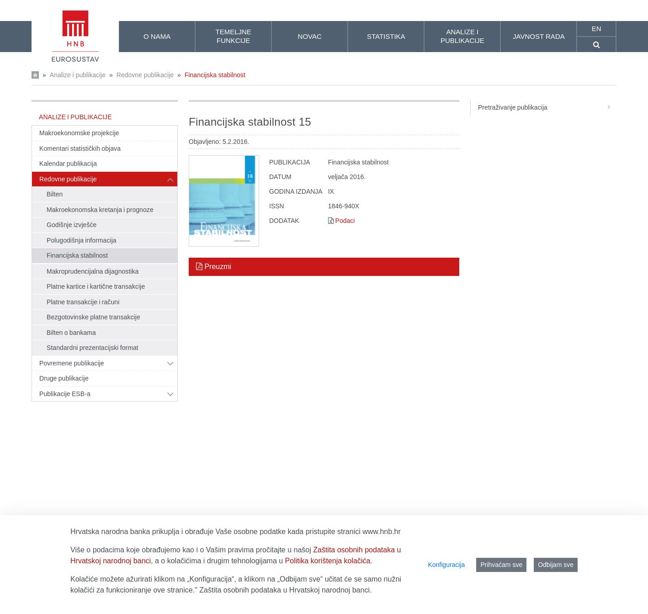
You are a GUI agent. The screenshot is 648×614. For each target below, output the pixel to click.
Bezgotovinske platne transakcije (93, 317)
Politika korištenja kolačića (328, 561)
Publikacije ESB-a (64, 393)
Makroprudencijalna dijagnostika (92, 271)
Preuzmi (213, 266)
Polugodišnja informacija (82, 240)
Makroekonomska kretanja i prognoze (100, 209)
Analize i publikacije (78, 75)
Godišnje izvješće (71, 224)
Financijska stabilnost (215, 75)
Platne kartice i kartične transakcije (96, 286)
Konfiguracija (446, 564)
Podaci (345, 220)
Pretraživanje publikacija (547, 107)
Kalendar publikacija (68, 163)
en (596, 28)
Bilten (55, 194)
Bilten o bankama (71, 332)
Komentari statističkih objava (80, 148)
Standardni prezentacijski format (92, 347)
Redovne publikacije (145, 75)
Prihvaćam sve (501, 564)
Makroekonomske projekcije (79, 133)
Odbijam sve (556, 564)
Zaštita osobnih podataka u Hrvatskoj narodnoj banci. (285, 590)
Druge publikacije (64, 378)
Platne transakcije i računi (83, 302)
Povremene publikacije (71, 363)
